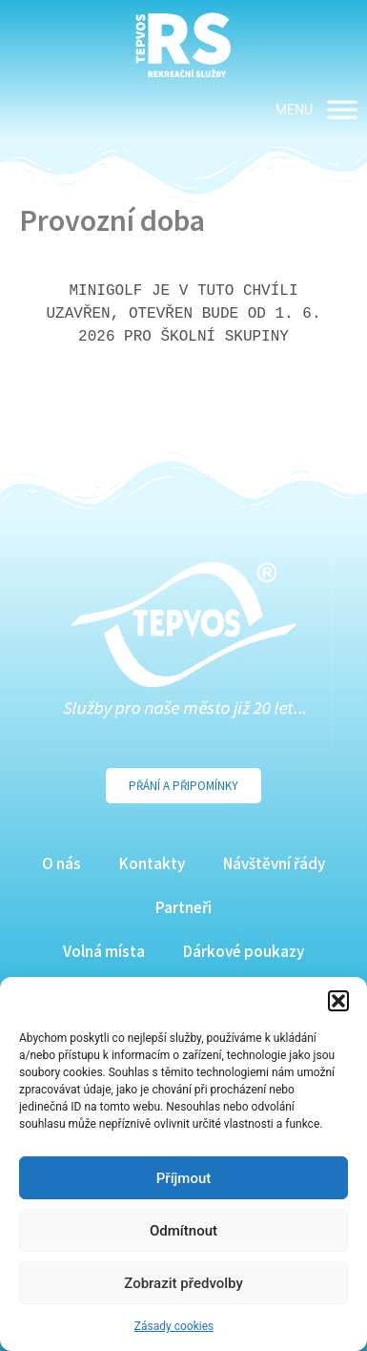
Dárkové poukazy (243, 951)
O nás (61, 863)
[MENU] (342, 109)
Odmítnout (183, 1230)
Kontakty (152, 863)
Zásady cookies (174, 1326)
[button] (338, 1000)
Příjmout (183, 1178)
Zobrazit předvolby (183, 1283)
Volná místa (104, 951)
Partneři (183, 907)
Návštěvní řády (274, 863)
